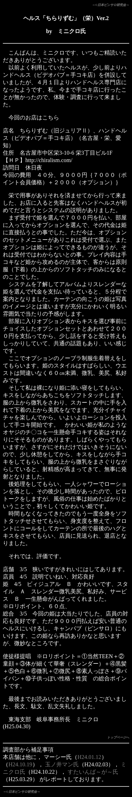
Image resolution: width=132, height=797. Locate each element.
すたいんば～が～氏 (93, 772)
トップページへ (118, 737)
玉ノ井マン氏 (62, 764)
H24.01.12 (89, 757)
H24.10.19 (20, 764)
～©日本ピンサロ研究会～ (110, 5)
